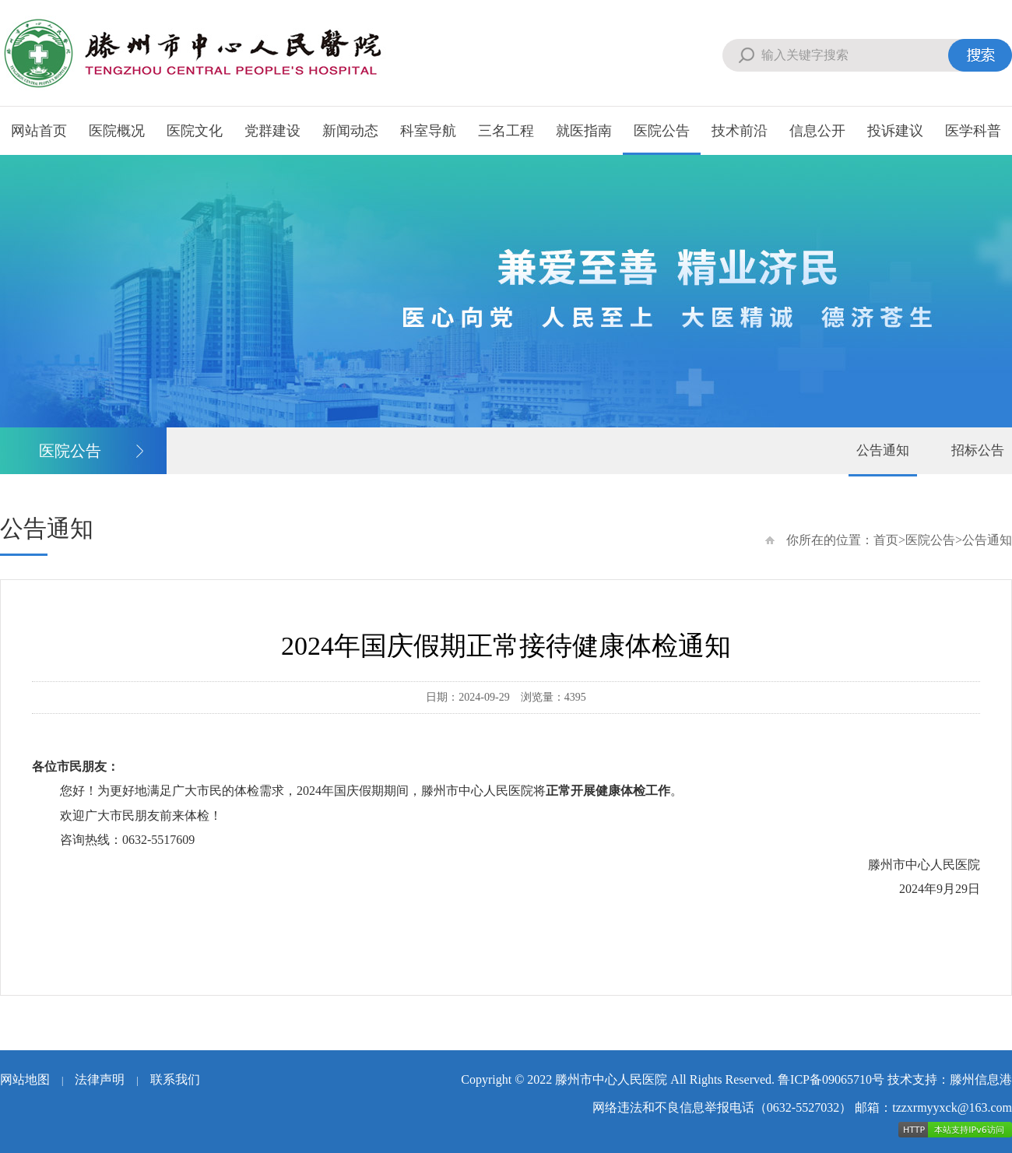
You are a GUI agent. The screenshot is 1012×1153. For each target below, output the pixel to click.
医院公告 (662, 131)
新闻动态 (350, 131)
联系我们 (175, 1079)
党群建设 (272, 131)
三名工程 (506, 131)
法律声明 (100, 1079)
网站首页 (39, 131)
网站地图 (25, 1079)
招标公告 (977, 450)
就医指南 (584, 131)
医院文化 (195, 131)
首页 (885, 540)
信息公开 (817, 131)
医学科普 (973, 131)
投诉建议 (895, 131)
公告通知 (882, 450)
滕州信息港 (981, 1079)
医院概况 (117, 131)
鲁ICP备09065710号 (831, 1079)
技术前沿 (740, 131)
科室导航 (428, 131)
